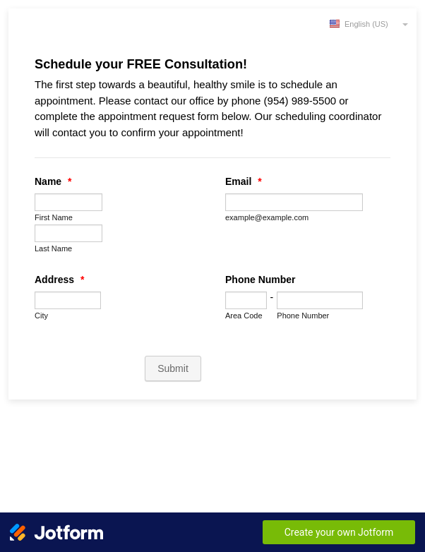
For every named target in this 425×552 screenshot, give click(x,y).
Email (243, 181)
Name (53, 181)
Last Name (53, 248)
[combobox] (370, 23)
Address (59, 279)
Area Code (244, 315)
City (41, 315)
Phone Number (260, 279)
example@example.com (267, 217)
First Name (54, 217)
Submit (172, 368)
